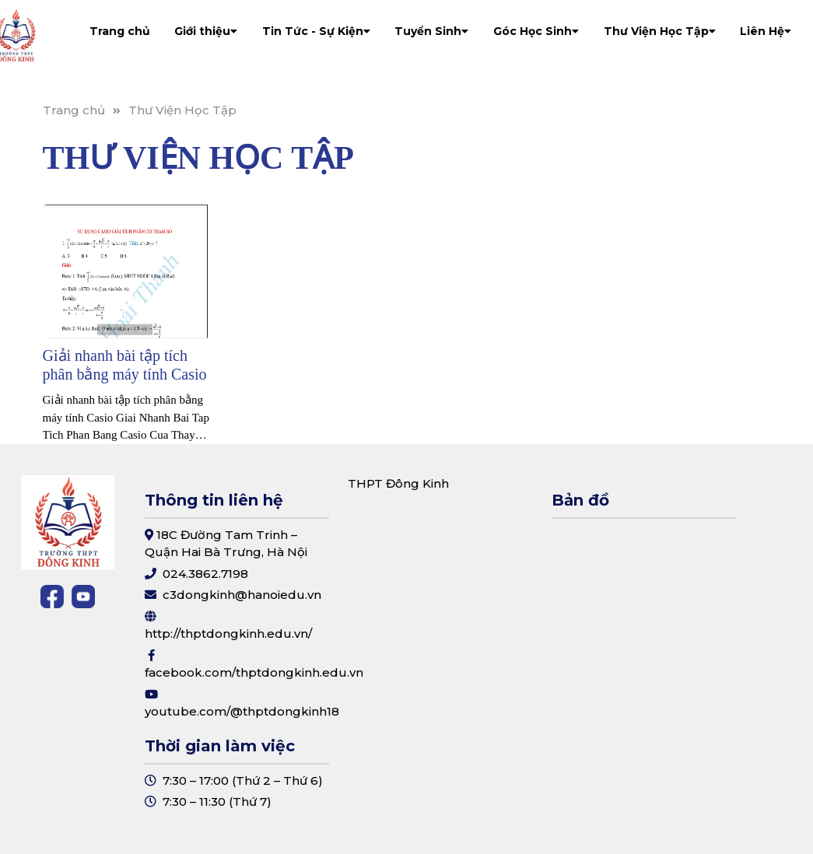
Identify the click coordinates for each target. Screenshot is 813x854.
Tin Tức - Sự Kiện (316, 31)
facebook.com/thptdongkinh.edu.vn (254, 672)
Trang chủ (119, 31)
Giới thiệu (205, 31)
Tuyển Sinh (431, 31)
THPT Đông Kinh (398, 483)
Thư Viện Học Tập (660, 31)
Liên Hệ (765, 31)
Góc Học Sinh (536, 31)
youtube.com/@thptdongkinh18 (242, 711)
